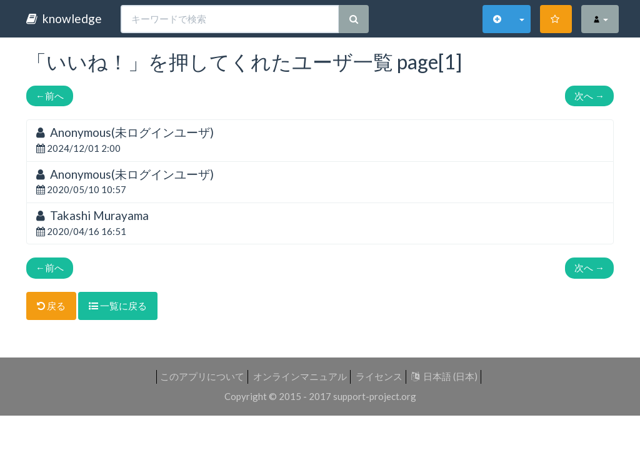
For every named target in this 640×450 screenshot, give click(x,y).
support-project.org (374, 396)
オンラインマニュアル (300, 376)
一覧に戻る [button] (118, 305)
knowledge (64, 18)
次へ (589, 95)
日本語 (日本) (444, 376)
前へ (50, 95)
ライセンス (379, 376)
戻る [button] (51, 305)
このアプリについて (202, 376)
